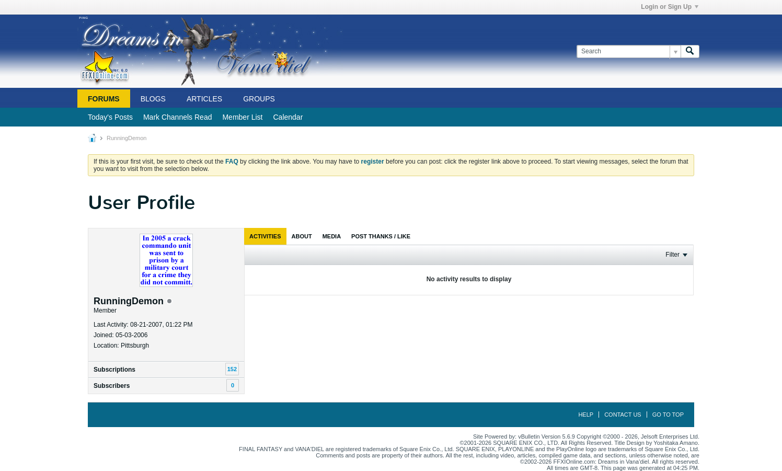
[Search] (629, 51)
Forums (104, 99)
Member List (242, 117)
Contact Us (622, 414)
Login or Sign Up (669, 6)
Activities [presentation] (265, 236)
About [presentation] (302, 236)
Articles (204, 99)
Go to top (668, 414)
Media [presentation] (332, 236)
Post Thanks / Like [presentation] (380, 236)
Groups (259, 99)
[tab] (265, 236)
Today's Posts (110, 117)
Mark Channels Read (177, 117)
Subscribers (112, 385)
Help (585, 414)
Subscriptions (114, 369)
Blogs (153, 99)
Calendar (288, 117)
